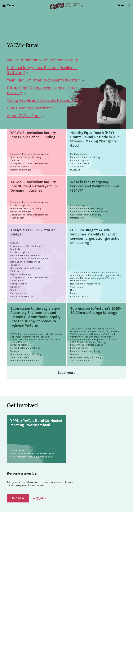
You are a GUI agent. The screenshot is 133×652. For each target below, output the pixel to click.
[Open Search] (124, 5)
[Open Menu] (8, 5)
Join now (17, 498)
